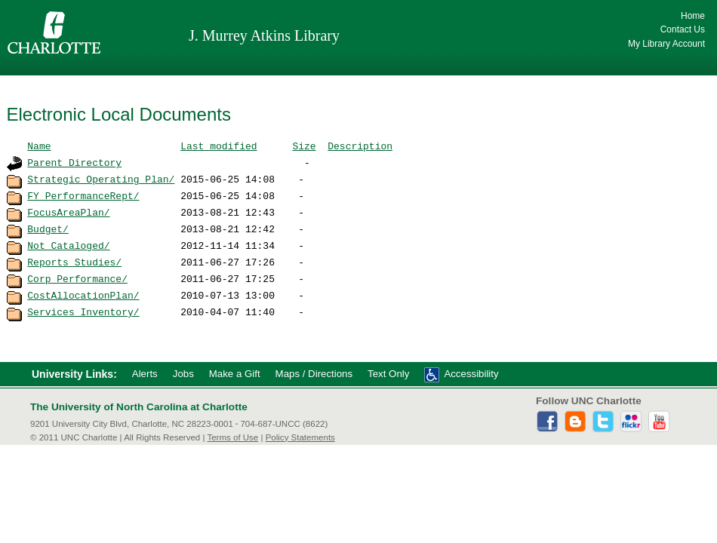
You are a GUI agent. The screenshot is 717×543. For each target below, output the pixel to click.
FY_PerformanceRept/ (83, 195)
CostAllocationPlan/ (83, 295)
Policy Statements (300, 437)
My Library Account (666, 43)
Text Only (388, 373)
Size (303, 145)
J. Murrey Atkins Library (264, 35)
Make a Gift (234, 373)
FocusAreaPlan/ (68, 212)
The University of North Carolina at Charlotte (139, 407)
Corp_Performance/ (77, 278)
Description (360, 145)
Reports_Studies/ (74, 261)
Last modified (218, 145)
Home (693, 16)
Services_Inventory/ (83, 311)
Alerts (145, 373)
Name (39, 145)
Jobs (183, 373)
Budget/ (48, 228)
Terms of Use (232, 437)
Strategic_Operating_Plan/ (100, 179)
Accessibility (471, 373)
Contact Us (682, 29)
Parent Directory (74, 162)
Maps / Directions (313, 373)
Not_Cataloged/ (68, 245)
